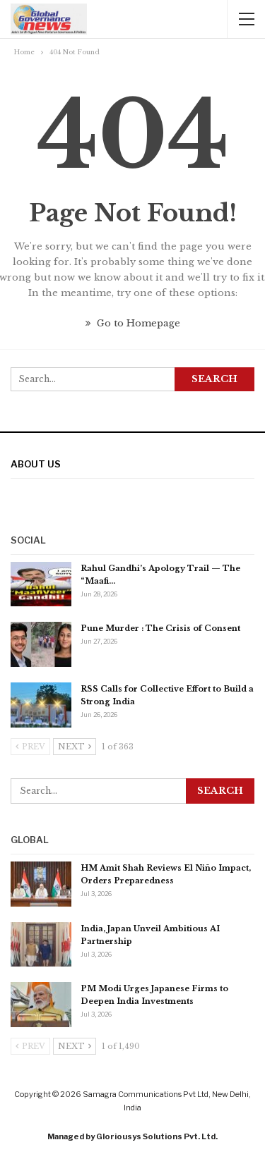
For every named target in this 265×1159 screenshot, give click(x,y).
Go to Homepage (133, 323)
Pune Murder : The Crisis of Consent (160, 628)
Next (74, 747)
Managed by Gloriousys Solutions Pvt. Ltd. (132, 1136)
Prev (30, 747)
